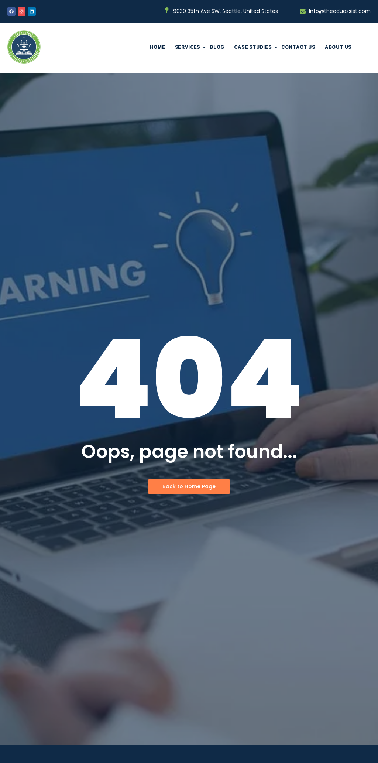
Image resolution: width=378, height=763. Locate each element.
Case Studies (255, 47)
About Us (338, 47)
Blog (217, 47)
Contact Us (298, 47)
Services (190, 47)
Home (157, 47)
